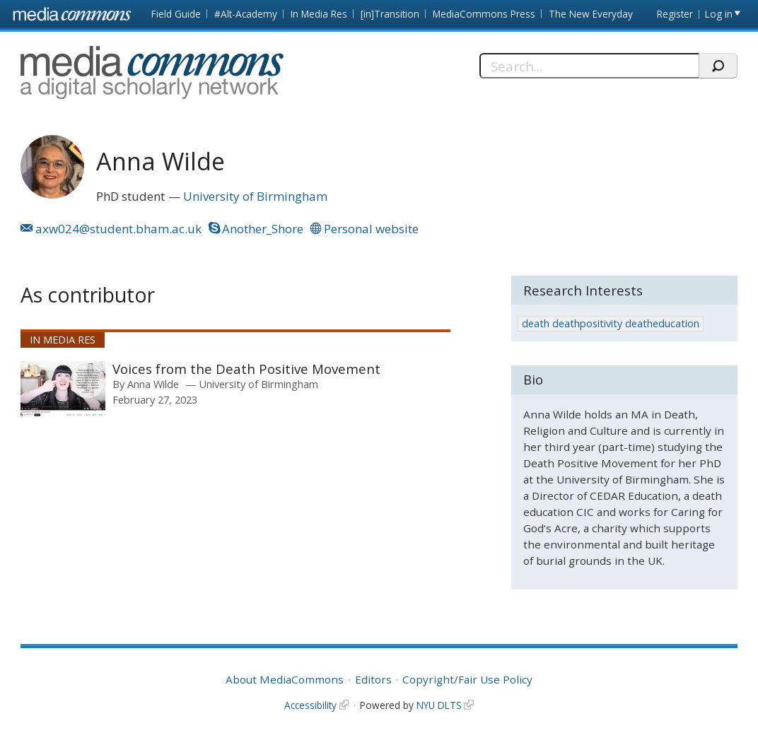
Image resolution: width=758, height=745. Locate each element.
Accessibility (310, 705)
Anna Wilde (153, 384)
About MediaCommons (285, 679)
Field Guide (176, 13)
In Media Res (319, 13)
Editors (373, 679)
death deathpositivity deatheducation (610, 323)
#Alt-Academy (245, 13)
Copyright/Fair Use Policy (467, 679)
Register (675, 13)
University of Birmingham (255, 196)
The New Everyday (591, 13)
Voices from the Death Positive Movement (246, 368)
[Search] (589, 65)
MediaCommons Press (484, 13)
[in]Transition (390, 13)
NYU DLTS (439, 705)
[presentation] (63, 388)
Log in (719, 13)
